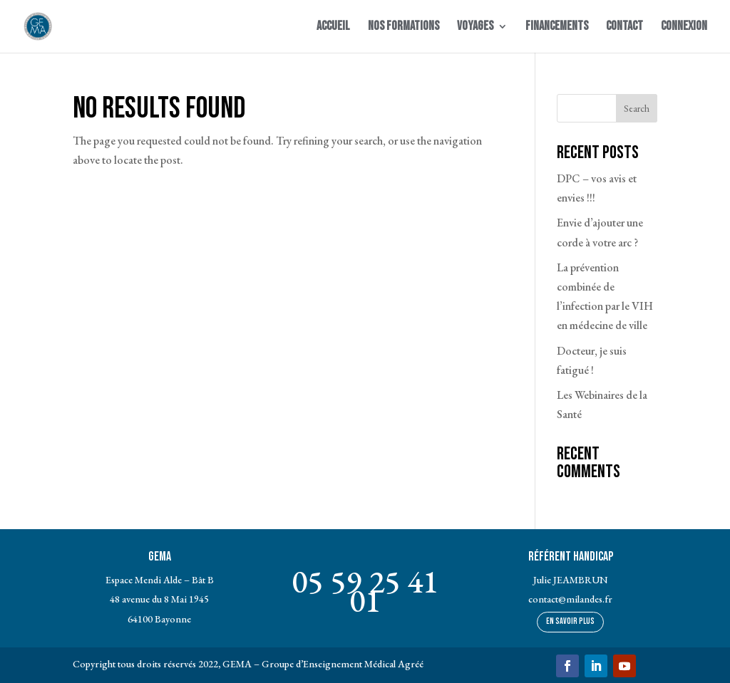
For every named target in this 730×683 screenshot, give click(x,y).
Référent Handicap (570, 556)
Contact (624, 27)
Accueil (333, 27)
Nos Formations (403, 27)
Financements (556, 27)
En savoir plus (570, 621)
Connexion (684, 27)
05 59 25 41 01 (365, 591)
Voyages (475, 27)
